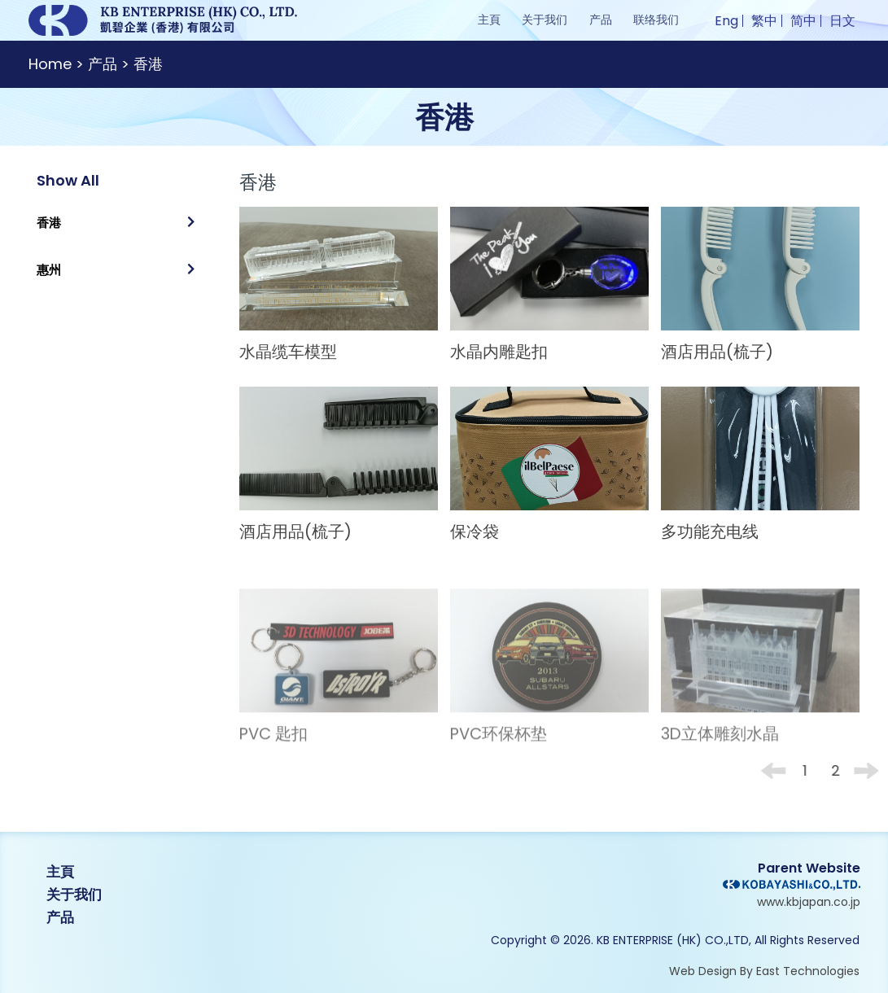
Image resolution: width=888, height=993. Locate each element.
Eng (726, 21)
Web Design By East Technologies (764, 971)
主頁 (489, 19)
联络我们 (656, 19)
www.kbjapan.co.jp (808, 902)
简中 (803, 21)
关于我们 (544, 19)
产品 (600, 19)
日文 (842, 21)
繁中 (764, 21)
